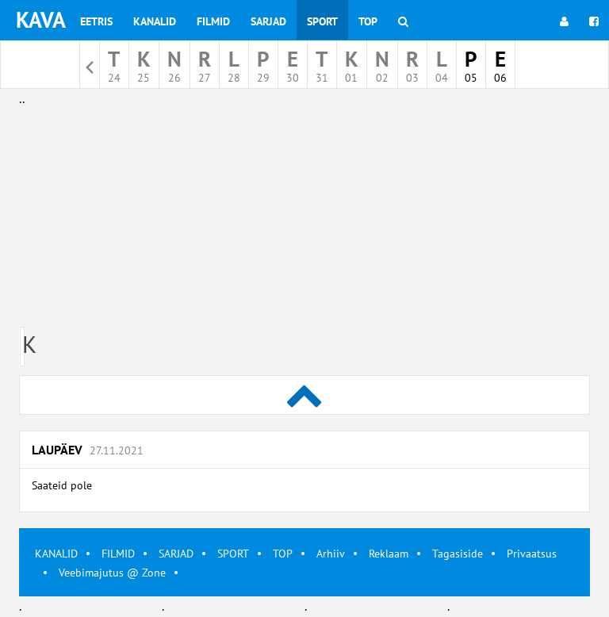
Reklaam (388, 553)
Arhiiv (330, 553)
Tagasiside (457, 553)
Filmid (213, 21)
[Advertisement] (304, 220)
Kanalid (154, 21)
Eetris (96, 21)
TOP (283, 553)
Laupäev (88, 450)
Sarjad (268, 21)
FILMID (118, 553)
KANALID (56, 553)
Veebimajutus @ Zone (112, 572)
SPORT (233, 553)
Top (367, 21)
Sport (322, 21)
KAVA (41, 19)
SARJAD (176, 553)
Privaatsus (532, 553)
